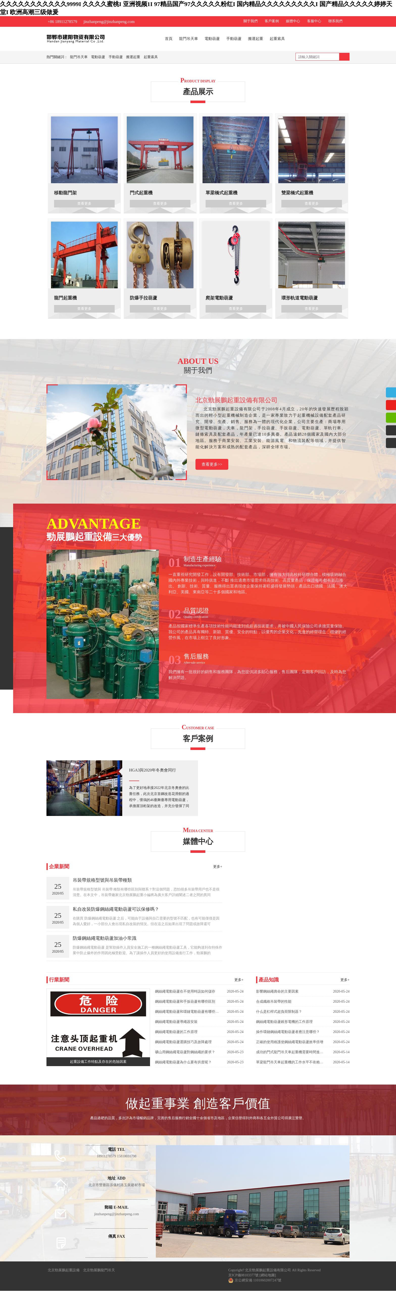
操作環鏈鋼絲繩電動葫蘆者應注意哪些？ (288, 1032)
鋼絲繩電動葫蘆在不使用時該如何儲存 (185, 992)
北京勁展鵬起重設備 (64, 1270)
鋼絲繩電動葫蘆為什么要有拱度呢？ (183, 1062)
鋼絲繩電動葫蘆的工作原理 (176, 1032)
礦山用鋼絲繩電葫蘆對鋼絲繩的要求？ (185, 1052)
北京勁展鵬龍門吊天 (99, 1270)
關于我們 (250, 21)
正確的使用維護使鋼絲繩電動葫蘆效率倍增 (289, 1042)
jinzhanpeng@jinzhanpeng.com (109, 21)
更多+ (217, 867)
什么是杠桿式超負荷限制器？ (279, 1012)
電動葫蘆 (212, 39)
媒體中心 (293, 21)
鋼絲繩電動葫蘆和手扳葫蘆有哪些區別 (185, 1002)
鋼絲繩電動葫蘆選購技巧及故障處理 (183, 1042)
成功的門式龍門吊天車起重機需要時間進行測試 (289, 1052)
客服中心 (314, 21)
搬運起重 (255, 39)
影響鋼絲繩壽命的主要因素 (277, 992)
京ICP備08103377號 (243, 1275)
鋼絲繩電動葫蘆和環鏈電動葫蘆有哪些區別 (187, 1012)
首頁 (168, 39)
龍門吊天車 (188, 39)
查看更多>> (212, 464)
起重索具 (277, 39)
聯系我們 (335, 21)
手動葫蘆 (233, 39)
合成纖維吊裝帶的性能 (273, 1002)
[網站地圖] (267, 1275)
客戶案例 (272, 21)
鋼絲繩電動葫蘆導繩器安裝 (176, 1022)
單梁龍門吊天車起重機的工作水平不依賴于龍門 (289, 1062)
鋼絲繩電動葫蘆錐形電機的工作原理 (284, 1022)
